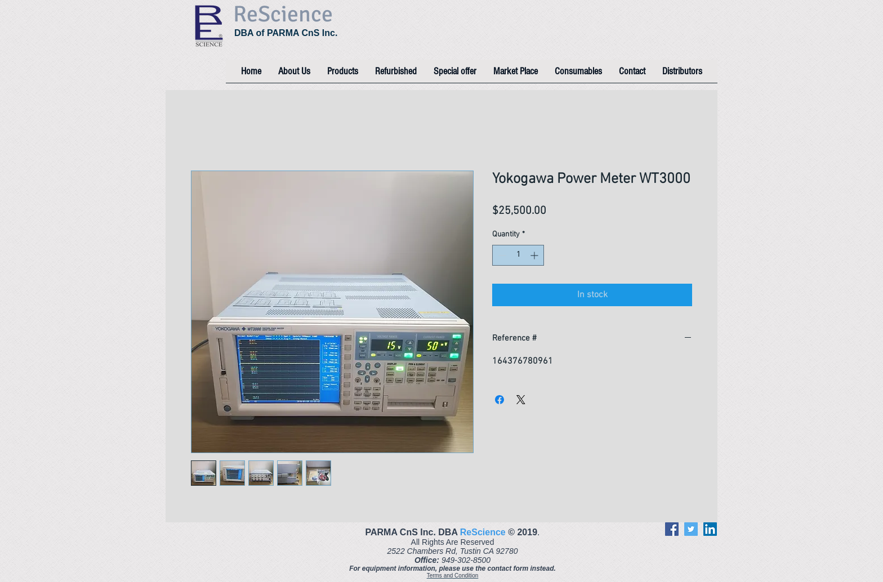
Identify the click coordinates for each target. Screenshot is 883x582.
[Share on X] (521, 399)
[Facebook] (672, 529)
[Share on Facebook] (499, 399)
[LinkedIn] (710, 529)
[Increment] (535, 255)
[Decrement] (501, 255)
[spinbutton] (518, 255)
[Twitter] (691, 529)
